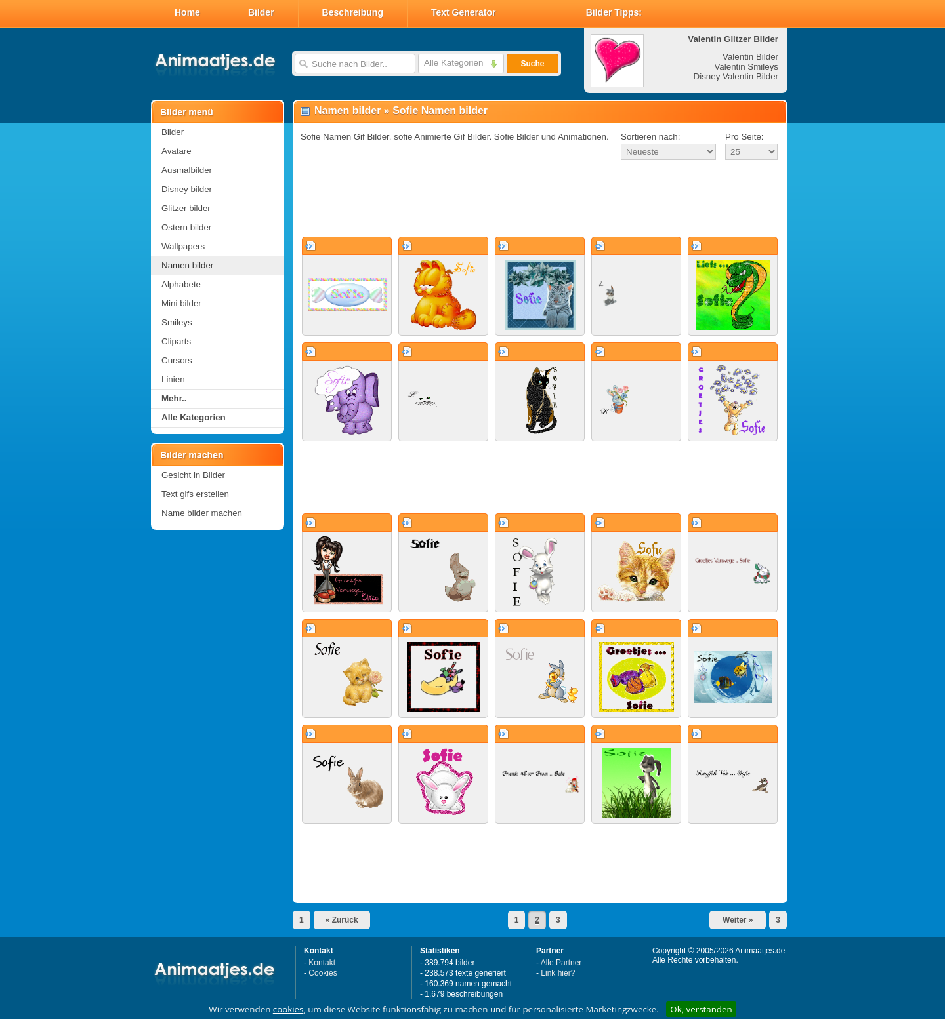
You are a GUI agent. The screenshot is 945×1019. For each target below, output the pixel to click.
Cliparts (176, 341)
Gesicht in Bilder (193, 475)
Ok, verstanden (701, 1009)
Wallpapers (183, 246)
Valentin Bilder (750, 57)
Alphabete (181, 284)
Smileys (176, 322)
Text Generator (463, 12)
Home (187, 12)
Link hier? (558, 973)
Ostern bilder (186, 227)
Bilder (261, 12)
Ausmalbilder (186, 170)
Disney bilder (186, 189)
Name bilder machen (201, 513)
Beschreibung (352, 12)
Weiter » (738, 920)
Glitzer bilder (186, 208)
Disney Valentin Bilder (736, 76)
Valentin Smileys (746, 66)
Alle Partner (561, 962)
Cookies (322, 973)
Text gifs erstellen (195, 494)
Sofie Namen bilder (440, 110)
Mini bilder (181, 303)
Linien (173, 379)
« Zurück (342, 920)
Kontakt (321, 962)
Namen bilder (187, 265)
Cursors (176, 360)
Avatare (176, 151)
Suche (532, 63)
